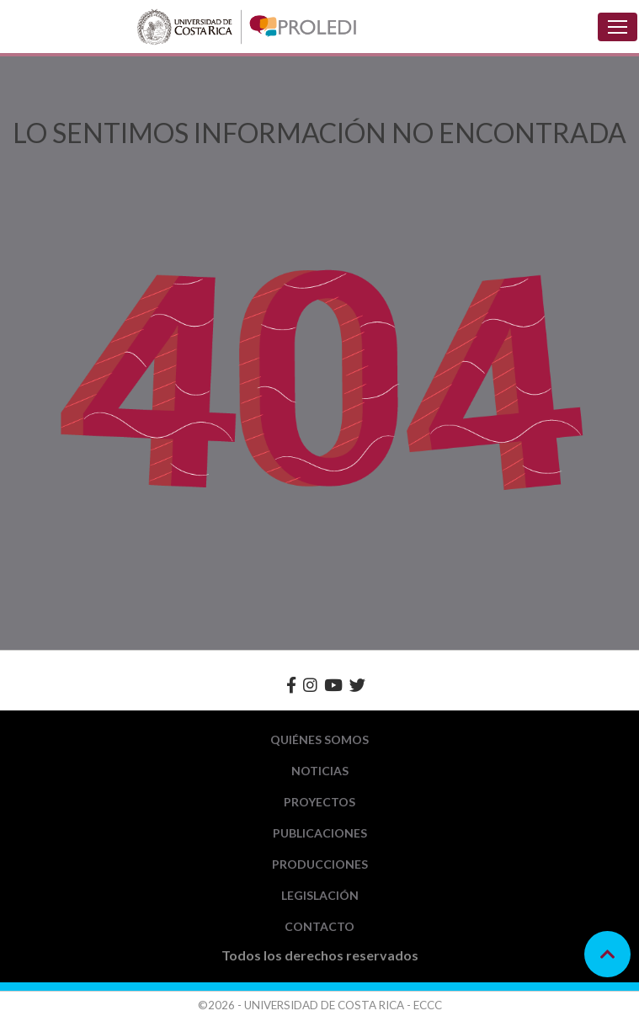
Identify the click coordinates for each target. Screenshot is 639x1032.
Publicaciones (320, 833)
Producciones (320, 864)
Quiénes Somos (319, 739)
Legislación (320, 895)
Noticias (320, 770)
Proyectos (319, 802)
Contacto (319, 926)
